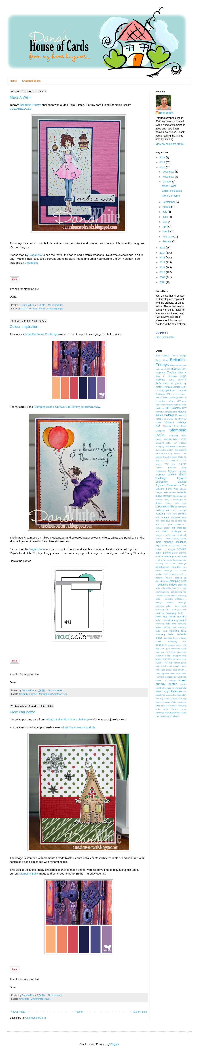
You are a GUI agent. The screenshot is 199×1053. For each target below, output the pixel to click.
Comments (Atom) (35, 1017)
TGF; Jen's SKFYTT (175, 464)
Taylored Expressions (168, 485)
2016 (163, 167)
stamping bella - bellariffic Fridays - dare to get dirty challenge (171, 577)
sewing (159, 574)
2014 (163, 252)
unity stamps (170, 709)
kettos (162, 521)
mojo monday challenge (171, 542)
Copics (171, 372)
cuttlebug (160, 513)
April (165, 226)
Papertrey (178, 419)
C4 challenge (174, 369)
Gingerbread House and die (77, 727)
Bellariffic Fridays (31, 104)
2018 (163, 157)
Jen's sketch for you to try (171, 383)
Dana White (166, 113)
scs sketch (180, 570)
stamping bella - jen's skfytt (171, 606)
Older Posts (140, 1011)
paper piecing (163, 553)
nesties (181, 549)
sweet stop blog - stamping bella (171, 656)
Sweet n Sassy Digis (173, 457)
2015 (163, 247)
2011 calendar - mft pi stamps (171, 356)
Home (13, 80)
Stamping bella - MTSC (174, 439)
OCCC (165, 419)
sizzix (166, 574)
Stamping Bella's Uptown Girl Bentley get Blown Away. (67, 406)
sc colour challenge (176, 563)
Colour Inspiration (24, 327)
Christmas (24, 999)
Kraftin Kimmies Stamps (168, 387)
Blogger (114, 1044)
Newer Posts (18, 1011)
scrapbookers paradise (168, 567)
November (168, 176)
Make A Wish (20, 97)
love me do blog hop (176, 521)
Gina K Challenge (166, 376)
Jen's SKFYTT (177, 379)
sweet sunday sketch (171, 682)
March (166, 231)
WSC (175, 489)
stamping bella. (178, 631)
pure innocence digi (177, 560)
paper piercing (179, 553)
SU (158, 425)
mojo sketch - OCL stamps (168, 545)
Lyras (168, 390)
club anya (180, 503)
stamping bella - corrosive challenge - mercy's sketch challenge (171, 599)
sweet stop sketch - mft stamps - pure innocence (171, 666)
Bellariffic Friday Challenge (41, 334)
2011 (163, 267)
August (166, 206)
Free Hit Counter (165, 337)
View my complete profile (170, 143)
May (165, 221)
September (168, 202)
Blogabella (35, 254)
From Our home (22, 712)
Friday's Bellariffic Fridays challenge (67, 719)
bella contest (170, 492)
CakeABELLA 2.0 (21, 108)
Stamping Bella (55, 308)
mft (157, 524)
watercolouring (172, 712)
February (167, 236)
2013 (163, 257)
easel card (171, 514)
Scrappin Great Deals (174, 426)
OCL (171, 419)
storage (171, 645)
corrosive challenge (166, 506)
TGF (179, 461)
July (165, 211)
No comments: (55, 305)
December (168, 171)
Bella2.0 (23, 308)
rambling (159, 563)
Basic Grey (162, 360)
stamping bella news (166, 624)
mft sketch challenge (168, 531)
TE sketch (170, 461)
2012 (163, 262)
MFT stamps (173, 408)
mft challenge (179, 528)
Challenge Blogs (31, 80)
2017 (163, 162)
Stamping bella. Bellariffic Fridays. (171, 446)
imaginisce (175, 517)
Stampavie (160, 431)
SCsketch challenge (175, 422)
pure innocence (163, 556)
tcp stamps (177, 688)
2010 (163, 272)
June (165, 216)
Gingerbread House (41, 999)
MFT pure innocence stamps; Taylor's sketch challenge (171, 404)
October (167, 181)
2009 (163, 277)
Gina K (182, 372)
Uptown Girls (60, 694)
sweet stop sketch (165, 659)
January (167, 241)
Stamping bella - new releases (171, 443)
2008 (163, 282)
